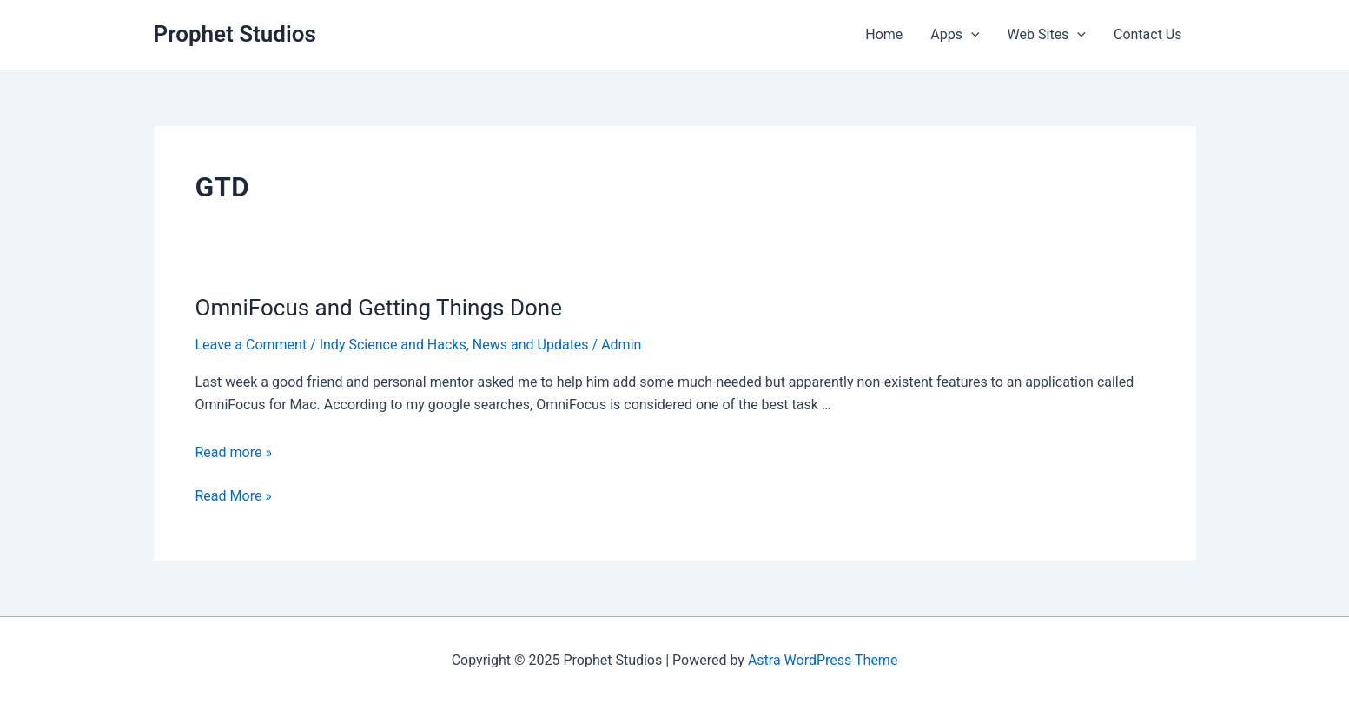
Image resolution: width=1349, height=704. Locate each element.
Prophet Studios (235, 34)
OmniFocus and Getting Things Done (378, 308)
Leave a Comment (251, 344)
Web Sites (1047, 35)
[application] (971, 35)
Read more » (233, 452)
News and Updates (531, 344)
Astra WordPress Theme (822, 660)
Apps (954, 35)
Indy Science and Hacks (393, 344)
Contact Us (1148, 34)
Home (884, 34)
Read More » (233, 496)
